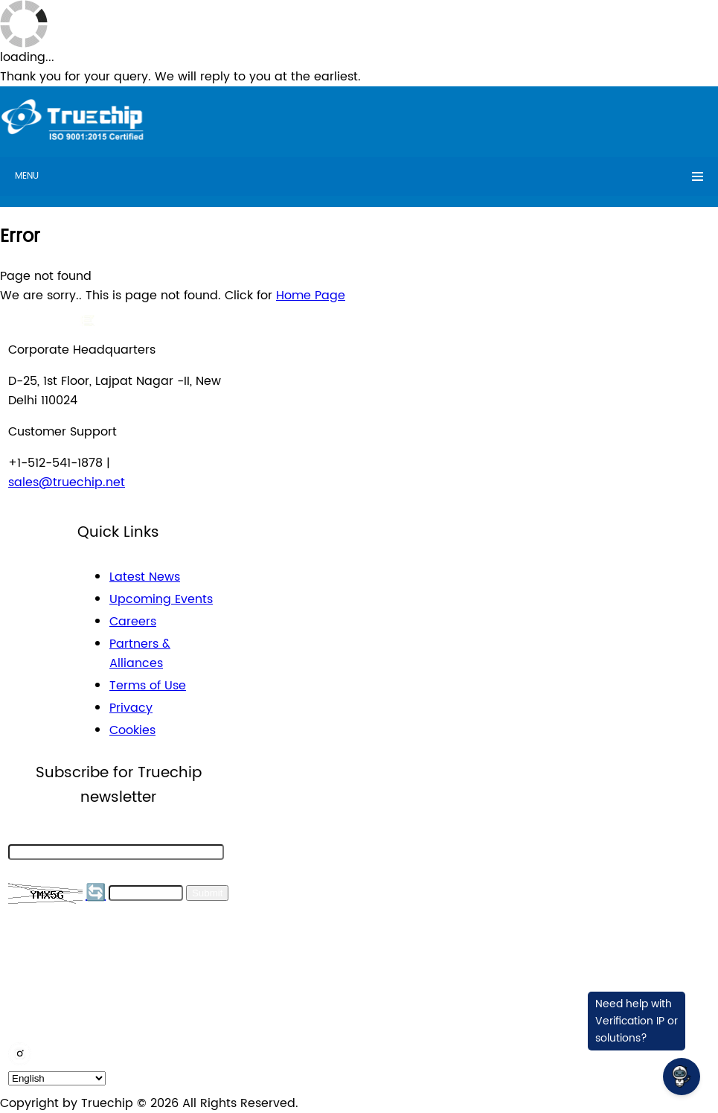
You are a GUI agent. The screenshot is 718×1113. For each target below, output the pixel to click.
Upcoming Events (161, 599)
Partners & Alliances (139, 653)
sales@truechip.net (66, 482)
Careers (132, 621)
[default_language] (57, 1078)
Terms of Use (147, 685)
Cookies (132, 730)
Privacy (131, 708)
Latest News (144, 577)
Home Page (310, 295)
